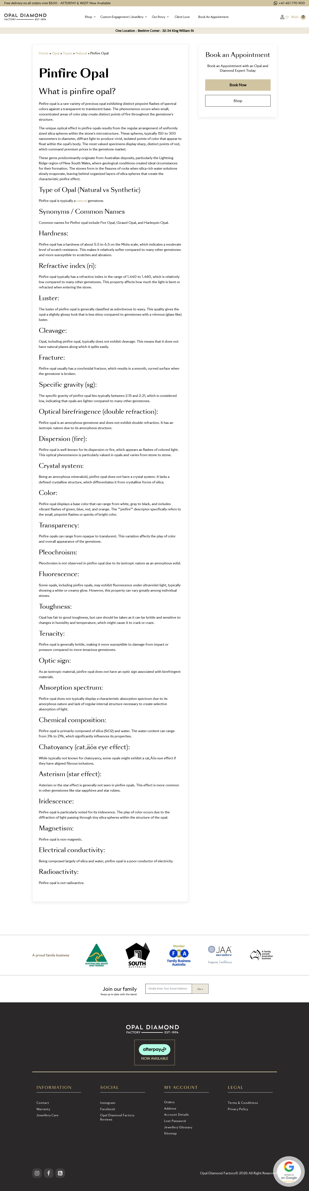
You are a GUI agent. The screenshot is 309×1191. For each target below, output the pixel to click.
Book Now (237, 85)
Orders (169, 1102)
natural (81, 201)
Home (44, 53)
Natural (81, 53)
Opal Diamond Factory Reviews (117, 1117)
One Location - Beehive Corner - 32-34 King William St (154, 31)
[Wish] (291, 17)
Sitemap (170, 1133)
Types (67, 53)
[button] (90, 17)
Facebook (107, 1109)
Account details (176, 1114)
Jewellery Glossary (178, 1127)
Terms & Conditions (243, 1102)
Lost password (175, 1121)
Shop (237, 100)
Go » (200, 989)
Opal (55, 53)
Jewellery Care (47, 1115)
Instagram (107, 1102)
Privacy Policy (238, 1109)
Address (170, 1108)
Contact (42, 1102)
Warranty (43, 1109)
